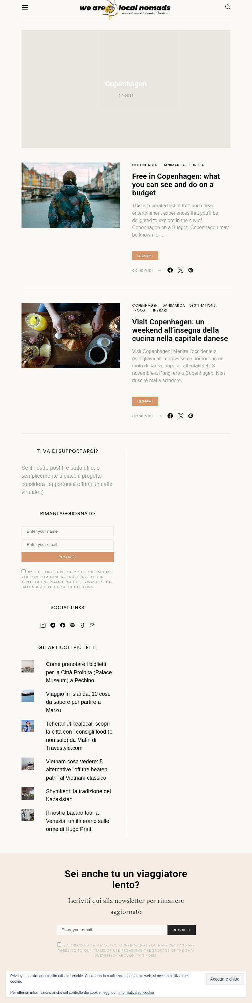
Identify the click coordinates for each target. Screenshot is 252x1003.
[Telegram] (53, 625)
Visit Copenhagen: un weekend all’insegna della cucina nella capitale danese (180, 330)
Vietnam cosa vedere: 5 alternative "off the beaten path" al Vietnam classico (77, 769)
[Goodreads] (82, 625)
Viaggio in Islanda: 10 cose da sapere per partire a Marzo (78, 702)
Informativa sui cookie (136, 992)
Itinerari (158, 310)
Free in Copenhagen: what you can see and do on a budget (176, 184)
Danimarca (174, 165)
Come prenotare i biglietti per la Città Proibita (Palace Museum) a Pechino (79, 672)
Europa (196, 165)
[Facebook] (62, 625)
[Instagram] (43, 625)
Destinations (202, 305)
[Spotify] (72, 625)
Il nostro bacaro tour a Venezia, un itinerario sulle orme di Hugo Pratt (77, 821)
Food (140, 310)
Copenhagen (145, 165)
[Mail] (92, 625)
